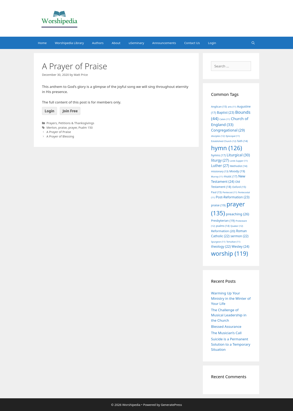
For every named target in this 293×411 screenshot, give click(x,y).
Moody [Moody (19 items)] (237, 171)
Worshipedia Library (69, 43)
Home (42, 43)
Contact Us (192, 43)
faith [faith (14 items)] (242, 141)
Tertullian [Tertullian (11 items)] (233, 241)
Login (212, 43)
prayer (72, 127)
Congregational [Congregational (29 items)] (228, 130)
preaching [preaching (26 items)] (237, 214)
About (116, 43)
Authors (97, 43)
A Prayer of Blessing (60, 136)
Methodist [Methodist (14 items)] (238, 166)
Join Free (70, 111)
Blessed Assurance (226, 326)
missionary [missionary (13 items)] (219, 171)
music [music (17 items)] (230, 176)
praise (62, 127)
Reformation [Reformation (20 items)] (223, 231)
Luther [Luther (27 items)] (220, 165)
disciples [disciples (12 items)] (218, 135)
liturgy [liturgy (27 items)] (220, 160)
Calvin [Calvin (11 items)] (224, 119)
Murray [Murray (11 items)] (217, 176)
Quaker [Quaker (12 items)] (237, 225)
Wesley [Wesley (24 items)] (240, 246)
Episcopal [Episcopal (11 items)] (233, 136)
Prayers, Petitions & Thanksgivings (70, 123)
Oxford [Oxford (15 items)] (239, 187)
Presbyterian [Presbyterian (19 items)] (223, 220)
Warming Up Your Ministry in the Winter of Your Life (231, 298)
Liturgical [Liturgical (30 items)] (238, 154)
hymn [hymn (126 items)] (226, 148)
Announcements (164, 43)
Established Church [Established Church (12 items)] (223, 141)
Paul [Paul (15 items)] (216, 192)
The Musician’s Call (226, 332)
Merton (52, 127)
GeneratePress (171, 405)
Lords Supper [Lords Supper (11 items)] (239, 160)
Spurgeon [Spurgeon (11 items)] (218, 241)
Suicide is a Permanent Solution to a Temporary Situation (230, 344)
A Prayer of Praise (59, 132)
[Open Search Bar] (253, 43)
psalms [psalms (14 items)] (222, 226)
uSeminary (136, 43)
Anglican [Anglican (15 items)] (219, 106)
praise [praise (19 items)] (218, 205)
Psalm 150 (85, 127)
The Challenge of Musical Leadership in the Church (228, 315)
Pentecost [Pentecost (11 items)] (230, 192)
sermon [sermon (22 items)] (240, 236)
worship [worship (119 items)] (229, 253)
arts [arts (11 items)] (232, 106)
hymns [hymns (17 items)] (218, 155)
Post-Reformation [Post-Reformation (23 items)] (232, 197)
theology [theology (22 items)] (221, 246)
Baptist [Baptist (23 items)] (225, 112)
